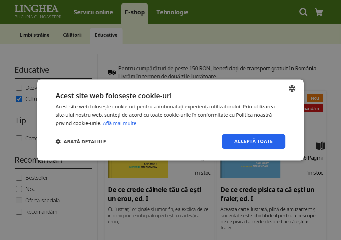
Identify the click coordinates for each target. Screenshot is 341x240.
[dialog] (170, 120)
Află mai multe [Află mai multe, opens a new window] (120, 123)
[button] (81, 141)
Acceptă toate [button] (253, 141)
